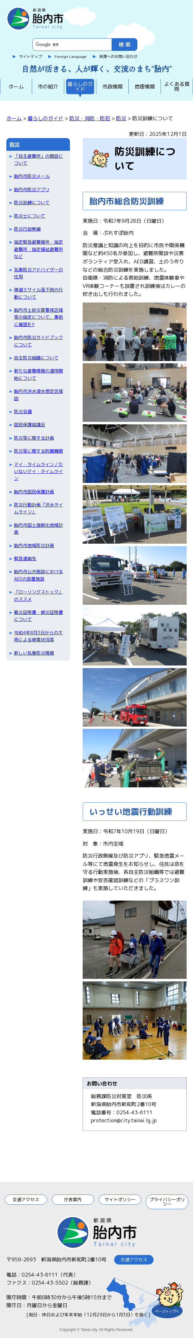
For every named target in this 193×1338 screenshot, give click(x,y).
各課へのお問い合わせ (118, 56)
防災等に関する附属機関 (38, 451)
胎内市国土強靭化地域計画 (38, 528)
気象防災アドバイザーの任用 (38, 273)
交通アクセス (25, 1199)
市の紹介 (48, 86)
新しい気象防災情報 (34, 653)
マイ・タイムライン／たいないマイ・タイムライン (38, 471)
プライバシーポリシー (167, 1201)
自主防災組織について (36, 358)
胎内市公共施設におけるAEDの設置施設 (38, 575)
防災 (121, 118)
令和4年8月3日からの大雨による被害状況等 (38, 636)
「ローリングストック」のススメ (38, 595)
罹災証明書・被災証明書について (38, 615)
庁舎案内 (73, 1199)
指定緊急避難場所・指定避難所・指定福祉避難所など (38, 249)
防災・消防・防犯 (89, 118)
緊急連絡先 (25, 558)
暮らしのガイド (80, 86)
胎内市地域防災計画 (34, 545)
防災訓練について (32, 202)
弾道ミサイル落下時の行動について (38, 293)
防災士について (29, 216)
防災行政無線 (27, 229)
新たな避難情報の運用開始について (38, 374)
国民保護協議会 (29, 425)
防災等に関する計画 (34, 438)
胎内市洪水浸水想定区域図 (38, 394)
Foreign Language (70, 56)
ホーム (16, 86)
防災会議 (23, 411)
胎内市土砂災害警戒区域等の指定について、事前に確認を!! (38, 317)
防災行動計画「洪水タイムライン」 (38, 508)
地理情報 (144, 86)
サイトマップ (30, 56)
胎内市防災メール (32, 176)
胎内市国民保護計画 (34, 492)
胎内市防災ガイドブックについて (38, 340)
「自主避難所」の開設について (38, 159)
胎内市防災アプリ (32, 189)
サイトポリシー (120, 1199)
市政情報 (112, 86)
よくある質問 (177, 86)
